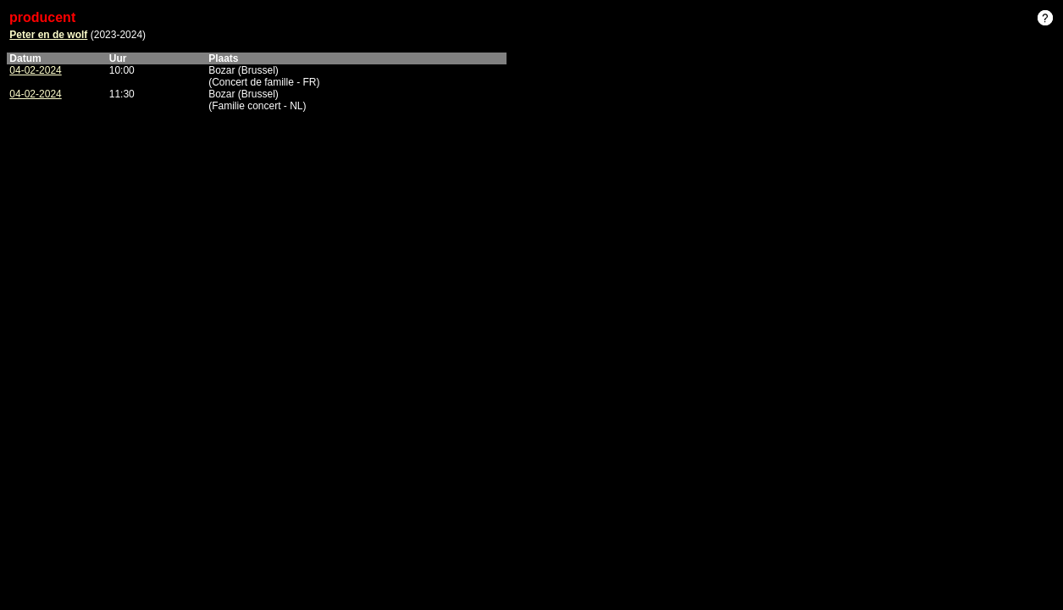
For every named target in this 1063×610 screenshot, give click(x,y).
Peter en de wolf (48, 35)
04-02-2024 (35, 70)
